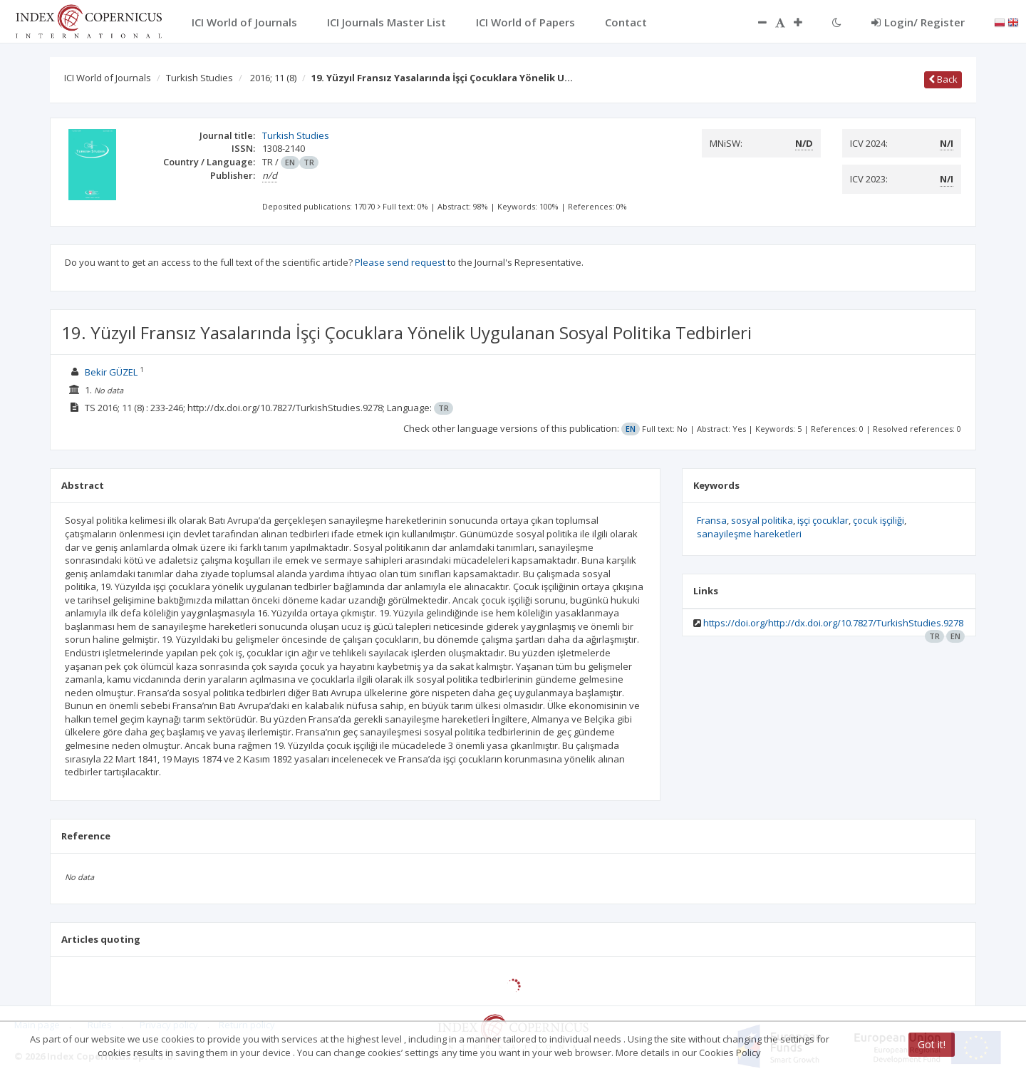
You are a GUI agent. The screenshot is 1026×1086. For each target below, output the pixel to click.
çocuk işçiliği (878, 520)
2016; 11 (273, 77)
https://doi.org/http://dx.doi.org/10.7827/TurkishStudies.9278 (833, 622)
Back (943, 79)
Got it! (931, 1044)
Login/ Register (918, 22)
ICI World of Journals (107, 77)
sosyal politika (762, 520)
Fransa (712, 520)
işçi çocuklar (823, 520)
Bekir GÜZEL (111, 372)
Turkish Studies (199, 77)
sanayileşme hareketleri (749, 533)
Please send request (400, 262)
